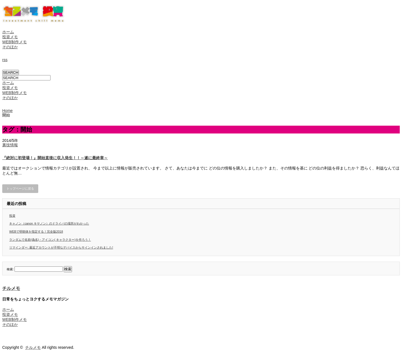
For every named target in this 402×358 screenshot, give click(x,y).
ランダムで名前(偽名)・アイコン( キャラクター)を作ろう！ (50, 239)
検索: (10, 269)
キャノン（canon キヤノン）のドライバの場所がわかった (49, 223)
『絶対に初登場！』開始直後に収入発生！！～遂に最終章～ (55, 158)
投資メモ (10, 37)
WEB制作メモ (14, 42)
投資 (12, 215)
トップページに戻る (20, 188)
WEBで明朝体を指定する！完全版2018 (36, 231)
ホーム (8, 32)
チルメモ (11, 288)
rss (5, 60)
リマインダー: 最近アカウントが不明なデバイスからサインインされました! (61, 247)
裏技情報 (10, 145)
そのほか (10, 47)
